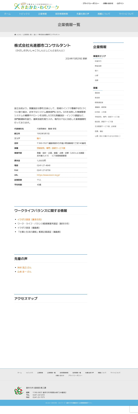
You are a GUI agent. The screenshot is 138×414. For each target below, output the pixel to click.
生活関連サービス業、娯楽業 (105, 126)
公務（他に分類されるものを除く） (108, 136)
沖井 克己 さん (24, 267)
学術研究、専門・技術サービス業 (51, 148)
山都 (96, 75)
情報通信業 (99, 102)
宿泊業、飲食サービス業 (104, 121)
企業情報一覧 (51, 373)
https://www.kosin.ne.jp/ (48, 174)
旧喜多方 (98, 61)
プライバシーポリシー (75, 375)
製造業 (97, 97)
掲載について (102, 373)
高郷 (96, 80)
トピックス (29, 373)
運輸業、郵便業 (100, 107)
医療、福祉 (99, 131)
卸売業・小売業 (100, 112)
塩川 (39, 138)
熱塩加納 (98, 66)
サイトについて (115, 373)
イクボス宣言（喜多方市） (30, 219)
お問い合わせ (60, 375)
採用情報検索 (64, 373)
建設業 (97, 93)
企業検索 (40, 373)
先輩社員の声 (89, 373)
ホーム (20, 373)
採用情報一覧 (77, 373)
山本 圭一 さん (24, 271)
